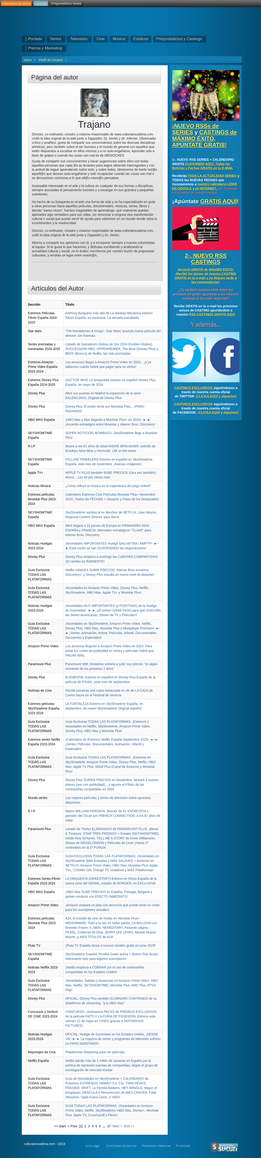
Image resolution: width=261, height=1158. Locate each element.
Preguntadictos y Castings (179, 39)
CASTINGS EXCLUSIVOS (193, 388)
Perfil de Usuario (51, 60)
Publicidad (183, 1146)
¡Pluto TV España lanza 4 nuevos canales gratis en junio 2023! (110, 945)
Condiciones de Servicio (121, 1146)
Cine (101, 39)
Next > (117, 1126)
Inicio (28, 60)
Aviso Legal (92, 1146)
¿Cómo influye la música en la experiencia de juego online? (108, 486)
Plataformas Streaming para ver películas (95, 1052)
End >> (129, 1126)
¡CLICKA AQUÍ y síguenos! (216, 396)
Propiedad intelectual (156, 1146)
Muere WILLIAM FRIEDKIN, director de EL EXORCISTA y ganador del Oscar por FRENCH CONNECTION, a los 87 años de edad (112, 815)
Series (55, 39)
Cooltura (140, 39)
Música (119, 39)
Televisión (79, 39)
